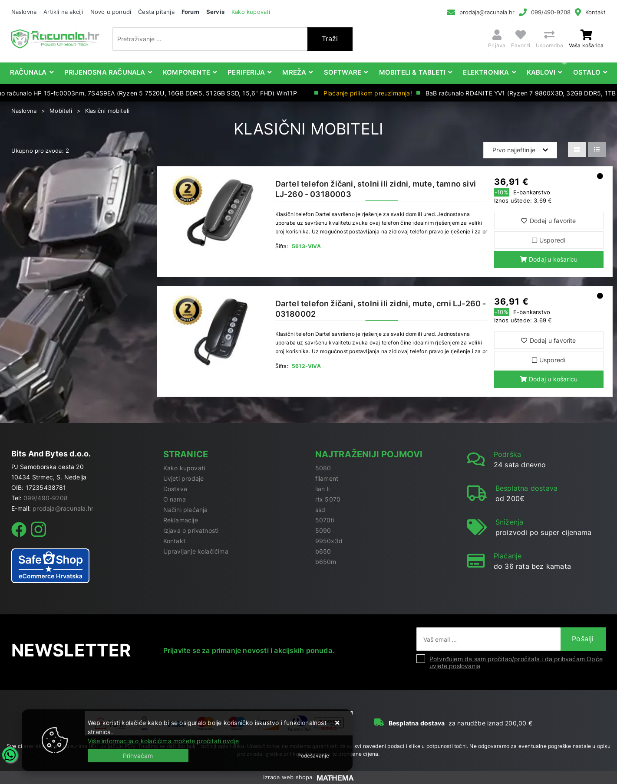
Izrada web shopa (287, 777)
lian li (322, 488)
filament (327, 478)
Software (343, 72)
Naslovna (24, 11)
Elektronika (486, 72)
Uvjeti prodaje (183, 478)
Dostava (175, 488)
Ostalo (587, 72)
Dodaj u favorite (548, 220)
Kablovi (541, 72)
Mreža (294, 72)
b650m (326, 561)
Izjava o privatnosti (191, 530)
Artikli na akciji (63, 11)
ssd (320, 509)
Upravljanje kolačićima (195, 551)
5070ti (324, 520)
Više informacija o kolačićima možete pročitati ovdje (163, 741)
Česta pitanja (156, 11)
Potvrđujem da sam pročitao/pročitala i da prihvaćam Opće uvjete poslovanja (516, 662)
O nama (174, 499)
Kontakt (595, 12)
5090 (323, 530)
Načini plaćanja (185, 509)
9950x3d (329, 541)
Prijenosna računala (104, 72)
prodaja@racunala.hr (487, 12)
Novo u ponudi (111, 11)
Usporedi (549, 240)
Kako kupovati (251, 11)
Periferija (246, 72)
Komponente (186, 72)
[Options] (313, 756)
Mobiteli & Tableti (412, 72)
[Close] (138, 755)
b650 (323, 551)
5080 (323, 468)
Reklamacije (180, 520)
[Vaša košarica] (586, 35)
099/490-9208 (551, 12)
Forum (190, 11)
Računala (28, 72)
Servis (215, 11)
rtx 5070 (328, 499)
